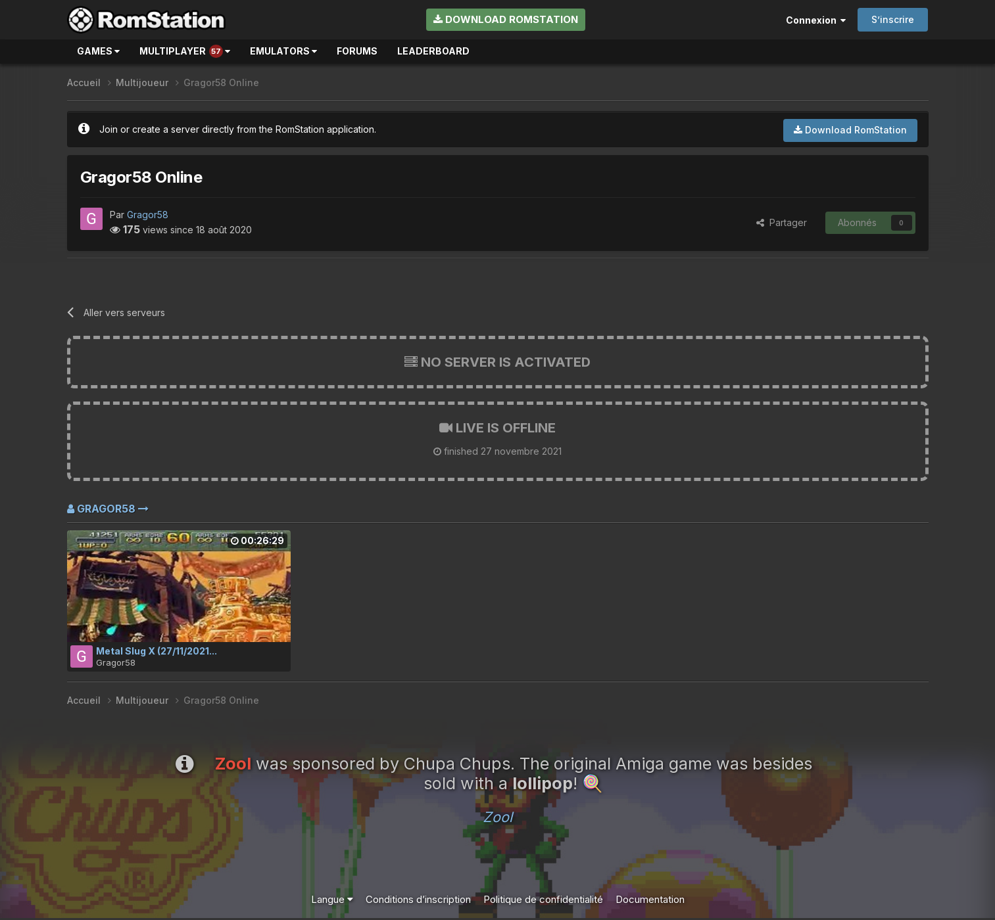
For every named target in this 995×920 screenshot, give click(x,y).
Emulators (283, 51)
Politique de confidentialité (543, 899)
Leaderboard (433, 51)
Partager (781, 222)
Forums (357, 51)
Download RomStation (505, 19)
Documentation (650, 899)
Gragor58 (147, 214)
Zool (497, 816)
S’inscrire (892, 19)
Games (98, 51)
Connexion (816, 20)
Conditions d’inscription (418, 899)
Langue (332, 899)
